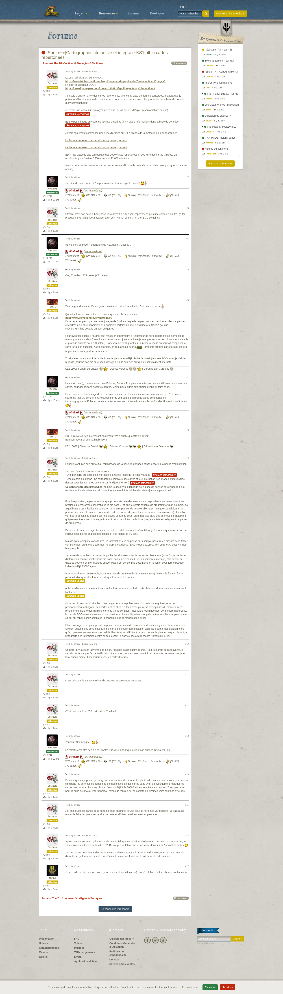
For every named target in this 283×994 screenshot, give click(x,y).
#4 (187, 239)
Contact (114, 959)
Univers (43, 943)
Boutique (157, 14)
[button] (183, 7)
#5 (187, 269)
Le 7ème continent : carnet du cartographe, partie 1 (96, 140)
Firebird (52, 189)
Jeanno (52, 878)
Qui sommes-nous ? (121, 938)
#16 (187, 835)
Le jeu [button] (81, 14)
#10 (187, 644)
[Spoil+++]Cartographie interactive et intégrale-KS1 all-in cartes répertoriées (105, 55)
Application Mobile (85, 961)
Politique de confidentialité (118, 953)
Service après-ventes (122, 964)
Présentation (46, 938)
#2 (187, 177)
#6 (187, 300)
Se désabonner (205, 943)
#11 (187, 674)
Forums (133, 14)
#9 (187, 458)
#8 (187, 430)
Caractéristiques (49, 947)
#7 (187, 377)
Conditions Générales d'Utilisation (122, 945)
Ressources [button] (108, 14)
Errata (77, 956)
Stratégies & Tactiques (90, 63)
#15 (187, 805)
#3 (187, 208)
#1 (187, 72)
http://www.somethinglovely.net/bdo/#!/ (88, 317)
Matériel (44, 952)
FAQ (76, 938)
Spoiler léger (75, 581)
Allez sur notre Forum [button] (220, 163)
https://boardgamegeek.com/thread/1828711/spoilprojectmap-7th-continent (110, 88)
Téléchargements (84, 952)
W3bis (52, 307)
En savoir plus (190, 987)
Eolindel (52, 83)
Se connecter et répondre (115, 909)
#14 (187, 774)
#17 (187, 866)
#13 (187, 736)
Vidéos (78, 943)
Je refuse (228, 987)
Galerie (43, 956)
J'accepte (210, 987)
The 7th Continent (64, 63)
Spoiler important (78, 114)
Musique (79, 947)
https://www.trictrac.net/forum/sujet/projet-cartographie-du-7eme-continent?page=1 (115, 81)
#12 (187, 705)
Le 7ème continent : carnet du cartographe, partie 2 (96, 147)
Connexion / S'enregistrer (230, 13)
